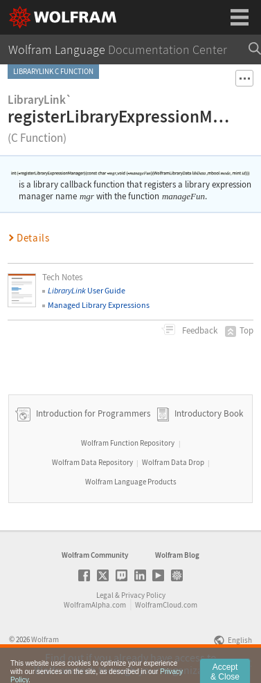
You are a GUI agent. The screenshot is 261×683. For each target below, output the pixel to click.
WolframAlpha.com (95, 605)
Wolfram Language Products (131, 481)
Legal (105, 595)
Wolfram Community (95, 555)
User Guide (86, 290)
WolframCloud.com (166, 605)
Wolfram (45, 639)
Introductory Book (208, 413)
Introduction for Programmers (92, 413)
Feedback (198, 330)
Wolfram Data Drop (173, 462)
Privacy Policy (143, 595)
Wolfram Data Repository (92, 462)
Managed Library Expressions (99, 305)
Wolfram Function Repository (127, 443)
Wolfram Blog (177, 555)
